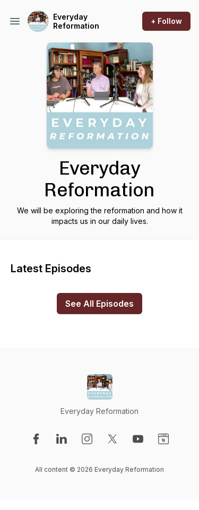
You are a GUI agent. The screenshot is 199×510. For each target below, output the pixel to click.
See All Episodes (99, 303)
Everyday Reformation (76, 21)
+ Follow (166, 20)
